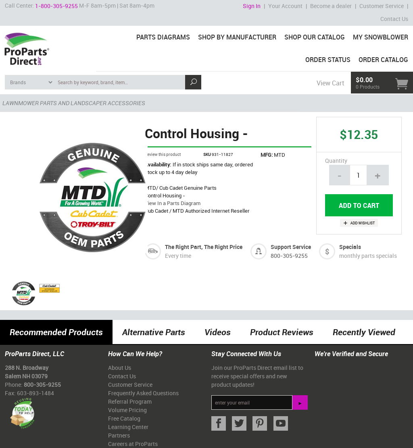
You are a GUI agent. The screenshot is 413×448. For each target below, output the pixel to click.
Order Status (327, 59)
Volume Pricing (127, 410)
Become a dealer (331, 6)
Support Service (291, 247)
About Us (119, 367)
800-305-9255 (289, 255)
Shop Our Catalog (314, 37)
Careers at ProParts (133, 444)
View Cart (330, 83)
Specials (350, 247)
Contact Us (394, 19)
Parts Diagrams (163, 37)
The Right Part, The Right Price (203, 247)
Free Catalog (124, 418)
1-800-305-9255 (56, 6)
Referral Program (130, 401)
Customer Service (381, 6)
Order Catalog (383, 59)
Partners (119, 435)
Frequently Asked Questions (143, 393)
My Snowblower (380, 37)
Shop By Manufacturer (237, 37)
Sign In (252, 6)
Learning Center (128, 427)
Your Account (285, 6)
